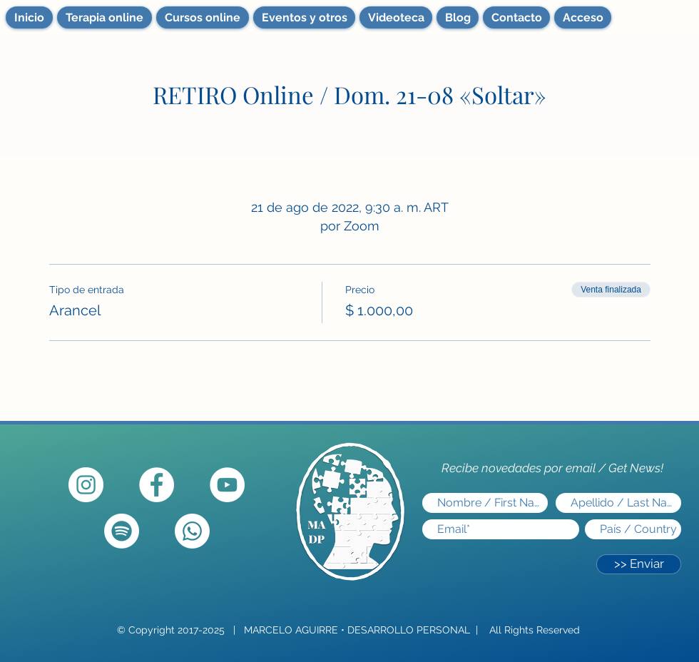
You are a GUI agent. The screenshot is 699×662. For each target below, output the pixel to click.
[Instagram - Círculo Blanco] (85, 484)
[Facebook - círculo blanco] (156, 484)
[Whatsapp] (192, 531)
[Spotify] (121, 531)
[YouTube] (227, 484)
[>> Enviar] (638, 564)
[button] (304, 17)
